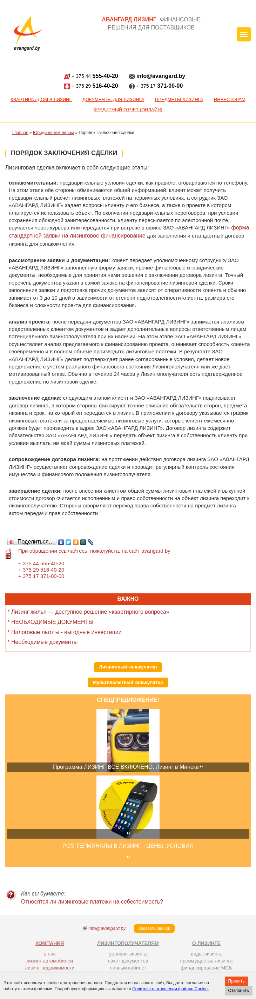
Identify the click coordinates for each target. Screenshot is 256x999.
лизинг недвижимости (49, 968)
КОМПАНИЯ (49, 943)
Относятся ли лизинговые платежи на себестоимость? (92, 902)
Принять (236, 981)
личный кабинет (128, 968)
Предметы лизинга (179, 99)
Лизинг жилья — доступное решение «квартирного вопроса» (90, 612)
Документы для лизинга (113, 99)
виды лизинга (206, 954)
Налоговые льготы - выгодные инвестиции (66, 632)
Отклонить (238, 990)
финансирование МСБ (206, 968)
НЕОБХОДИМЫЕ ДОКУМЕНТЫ (52, 622)
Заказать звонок (154, 928)
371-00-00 (156, 86)
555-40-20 (91, 76)
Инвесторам (229, 99)
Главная (20, 132)
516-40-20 (91, 86)
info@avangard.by (157, 76)
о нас (50, 954)
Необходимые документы (44, 642)
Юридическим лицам (53, 132)
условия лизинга (128, 954)
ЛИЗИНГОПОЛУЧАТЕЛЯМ (128, 943)
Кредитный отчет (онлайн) (128, 109)
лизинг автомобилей (49, 961)
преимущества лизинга (206, 961)
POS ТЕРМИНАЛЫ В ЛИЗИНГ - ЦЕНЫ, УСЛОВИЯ (127, 846)
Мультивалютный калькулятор (128, 682)
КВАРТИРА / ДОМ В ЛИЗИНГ (41, 99)
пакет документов (128, 961)
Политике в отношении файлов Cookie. (170, 988)
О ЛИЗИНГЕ (206, 943)
